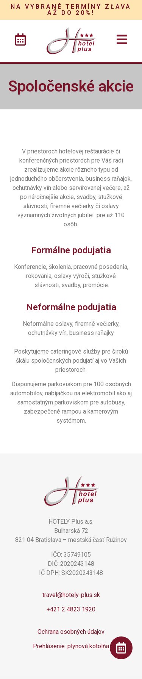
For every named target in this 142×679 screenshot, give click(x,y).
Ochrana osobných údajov (71, 631)
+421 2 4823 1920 (71, 609)
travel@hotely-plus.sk (71, 594)
